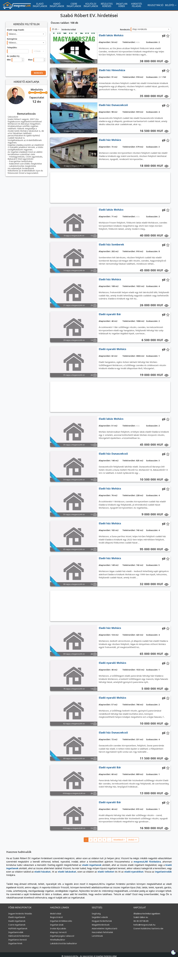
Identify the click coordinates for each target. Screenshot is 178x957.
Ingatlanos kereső (17, 936)
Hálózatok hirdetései (18, 932)
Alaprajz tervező (58, 929)
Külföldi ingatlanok (17, 925)
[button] (23, 59)
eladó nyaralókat (78, 871)
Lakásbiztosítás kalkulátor (63, 940)
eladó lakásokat (17, 871)
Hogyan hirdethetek (101, 917)
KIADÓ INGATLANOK (57, 5)
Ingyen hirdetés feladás (19, 910)
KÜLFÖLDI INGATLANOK (91, 5)
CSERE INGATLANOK (74, 5)
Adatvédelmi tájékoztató (103, 925)
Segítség (96, 910)
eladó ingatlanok (59, 865)
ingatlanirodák (106, 871)
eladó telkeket (53, 871)
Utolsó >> (132, 840)
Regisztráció (56, 914)
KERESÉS (38, 73)
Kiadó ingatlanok (16, 917)
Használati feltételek (102, 929)
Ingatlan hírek (15, 940)
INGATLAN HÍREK (121, 5)
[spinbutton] (16, 59)
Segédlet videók (99, 914)
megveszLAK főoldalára (121, 861)
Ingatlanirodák (15, 929)
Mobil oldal (55, 910)
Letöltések (97, 932)
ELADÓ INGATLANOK (40, 5)
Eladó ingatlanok (16, 914)
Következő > (119, 840)
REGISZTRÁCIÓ (154, 5)
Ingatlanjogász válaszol (61, 932)
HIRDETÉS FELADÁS (136, 5)
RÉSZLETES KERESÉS (106, 5)
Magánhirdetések (100, 921)
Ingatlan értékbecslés (60, 917)
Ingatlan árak (56, 921)
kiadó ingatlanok (138, 865)
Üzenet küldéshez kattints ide (148, 925)
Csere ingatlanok (16, 921)
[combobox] (26, 34)
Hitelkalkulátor (57, 936)
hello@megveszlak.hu (144, 921)
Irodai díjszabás (58, 925)
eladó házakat (161, 868)
